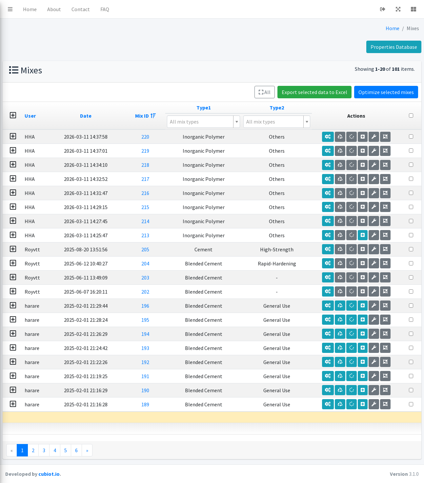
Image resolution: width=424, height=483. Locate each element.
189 (199, 404)
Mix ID (199, 115)
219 (199, 150)
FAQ (186, 9)
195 (199, 320)
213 (199, 235)
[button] (92, 9)
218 (199, 165)
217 (199, 179)
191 (199, 376)
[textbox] (243, 122)
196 (199, 305)
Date (151, 115)
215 (199, 207)
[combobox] (246, 121)
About (136, 9)
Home (112, 9)
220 (199, 136)
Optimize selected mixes (386, 92)
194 (199, 334)
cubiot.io (131, 474)
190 (199, 390)
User (108, 115)
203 (199, 277)
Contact (162, 9)
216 (199, 193)
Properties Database (394, 47)
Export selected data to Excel (314, 92)
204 (199, 263)
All (265, 92)
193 (199, 348)
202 (199, 291)
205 (199, 249)
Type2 (305, 107)
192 (199, 362)
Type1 (246, 107)
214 (199, 221)
